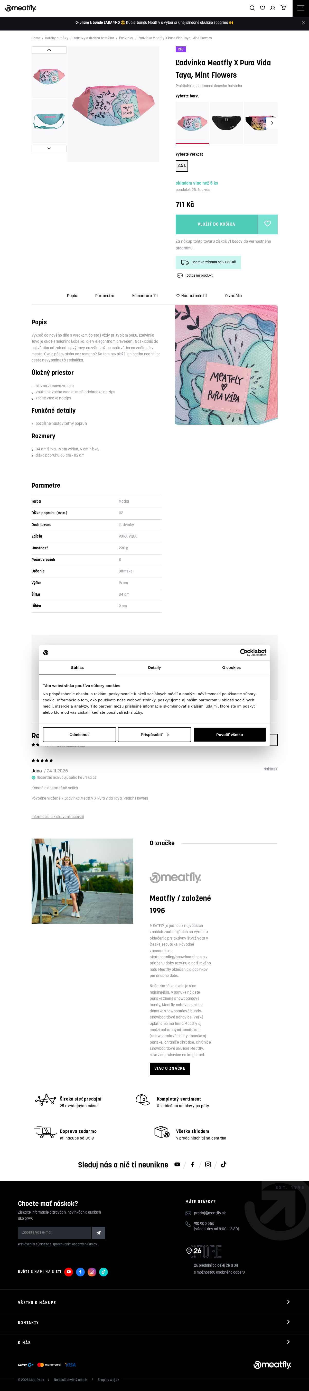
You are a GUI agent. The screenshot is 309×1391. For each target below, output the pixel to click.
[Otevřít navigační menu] (301, 8)
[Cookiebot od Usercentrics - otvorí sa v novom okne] (243, 653)
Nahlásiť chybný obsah (71, 1380)
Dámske (126, 571)
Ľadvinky (126, 38)
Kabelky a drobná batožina (93, 38)
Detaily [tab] (154, 667)
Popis (72, 296)
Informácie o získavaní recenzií (58, 817)
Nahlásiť (270, 769)
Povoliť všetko (229, 734)
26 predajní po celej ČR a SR (216, 1266)
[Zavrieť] (303, 22)
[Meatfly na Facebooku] (193, 1164)
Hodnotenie (191, 296)
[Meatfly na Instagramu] (208, 1164)
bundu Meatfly (148, 23)
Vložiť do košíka (216, 224)
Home (36, 38)
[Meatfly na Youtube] (177, 1164)
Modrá (124, 502)
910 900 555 (204, 1224)
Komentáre (145, 296)
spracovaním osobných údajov (74, 1244)
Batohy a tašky (56, 38)
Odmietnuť (79, 734)
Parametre (104, 296)
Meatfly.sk (36, 1380)
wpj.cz (114, 1380)
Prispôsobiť (155, 734)
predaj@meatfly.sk (210, 1213)
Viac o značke (169, 1068)
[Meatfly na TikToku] (223, 1164)
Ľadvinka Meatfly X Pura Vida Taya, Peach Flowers (106, 799)
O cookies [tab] (231, 667)
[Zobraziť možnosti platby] (48, 1365)
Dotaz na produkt (194, 276)
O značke (233, 296)
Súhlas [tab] (77, 667)
